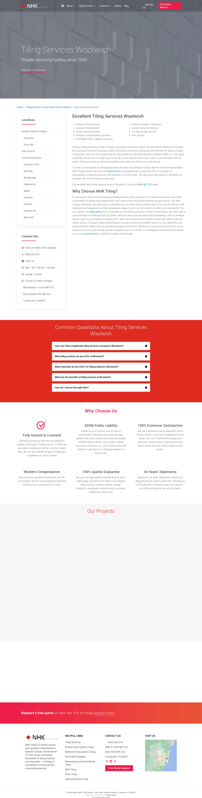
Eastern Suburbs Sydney (34, 131)
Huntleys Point (31, 164)
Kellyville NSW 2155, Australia (40, 247)
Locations (105, 6)
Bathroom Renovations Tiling (80, 751)
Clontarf (28, 204)
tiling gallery (96, 211)
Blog (126, 6)
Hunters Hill (30, 210)
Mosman (28, 171)
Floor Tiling (71, 774)
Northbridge (30, 177)
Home (20, 107)
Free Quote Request (165, 6)
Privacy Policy (111, 795)
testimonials (113, 171)
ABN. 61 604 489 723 (116, 747)
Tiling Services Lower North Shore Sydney (48, 107)
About (71, 6)
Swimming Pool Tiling (76, 779)
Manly (27, 191)
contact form (90, 233)
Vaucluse (28, 138)
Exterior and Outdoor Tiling (79, 747)
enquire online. (104, 713)
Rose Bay (29, 144)
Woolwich (29, 217)
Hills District (28, 151)
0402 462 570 (32, 254)
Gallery (118, 6)
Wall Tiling (70, 769)
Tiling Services (87, 6)
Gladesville (29, 184)
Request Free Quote (35, 69)
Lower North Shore (31, 158)
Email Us (29, 261)
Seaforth (28, 197)
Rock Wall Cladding (75, 756)
